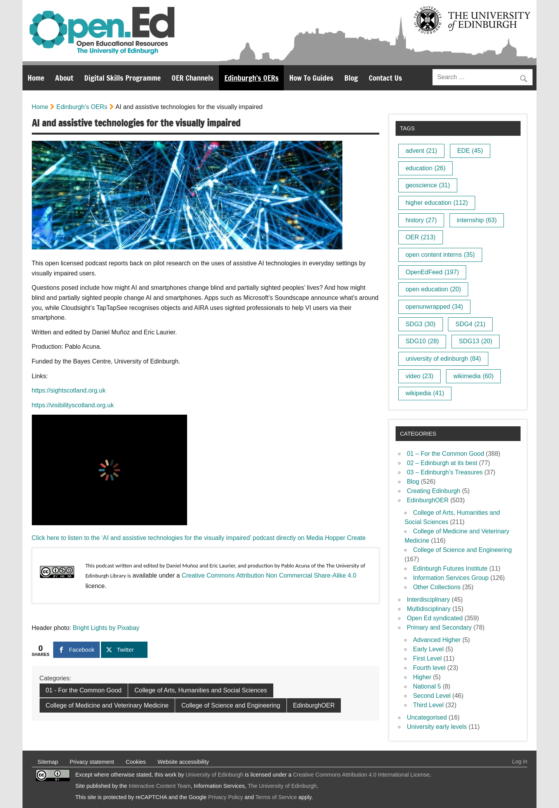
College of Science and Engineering (230, 705)
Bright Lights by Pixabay (106, 628)
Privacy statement (91, 762)
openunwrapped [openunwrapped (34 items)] (434, 306)
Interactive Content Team (160, 786)
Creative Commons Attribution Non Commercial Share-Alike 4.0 (269, 575)
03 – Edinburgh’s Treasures (445, 472)
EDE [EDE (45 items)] (470, 150)
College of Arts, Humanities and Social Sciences (200, 690)
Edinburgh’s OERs (251, 78)
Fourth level (429, 667)
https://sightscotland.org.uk (69, 390)
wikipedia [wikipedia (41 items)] (425, 393)
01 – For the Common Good (445, 453)
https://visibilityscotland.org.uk (73, 405)
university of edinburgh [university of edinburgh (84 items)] (443, 358)
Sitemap (48, 762)
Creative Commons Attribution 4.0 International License (361, 775)
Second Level (432, 695)
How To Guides (311, 78)
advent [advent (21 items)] (421, 150)
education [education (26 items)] (426, 168)
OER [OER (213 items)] (421, 237)
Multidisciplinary (429, 609)
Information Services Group (451, 577)
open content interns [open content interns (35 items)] (440, 254)
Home (36, 78)
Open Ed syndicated (435, 618)
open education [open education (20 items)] (433, 289)
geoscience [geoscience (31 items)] (428, 185)
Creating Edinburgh (433, 491)
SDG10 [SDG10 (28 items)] (422, 341)
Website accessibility (183, 762)
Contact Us (385, 78)
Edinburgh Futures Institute (450, 568)
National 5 (427, 686)
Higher (422, 677)
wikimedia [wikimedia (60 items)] (473, 376)
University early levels (437, 726)
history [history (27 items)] (421, 220)
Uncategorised (427, 717)
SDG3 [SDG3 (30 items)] (421, 324)
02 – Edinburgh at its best (442, 463)
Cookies (136, 762)
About (64, 78)
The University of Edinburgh (282, 786)
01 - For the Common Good (84, 690)
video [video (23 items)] (420, 376)
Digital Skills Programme (122, 78)
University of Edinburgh (214, 775)
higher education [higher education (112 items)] (437, 202)
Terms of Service (276, 797)
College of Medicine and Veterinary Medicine (107, 705)
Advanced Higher (437, 640)
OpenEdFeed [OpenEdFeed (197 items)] (432, 272)
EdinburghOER (314, 705)
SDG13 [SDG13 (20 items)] (475, 341)
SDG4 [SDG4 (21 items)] (470, 324)
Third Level (428, 705)
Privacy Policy (225, 797)
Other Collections (437, 587)
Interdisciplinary (428, 599)
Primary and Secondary (439, 627)
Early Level (428, 649)
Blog (351, 78)
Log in (519, 761)
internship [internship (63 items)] (477, 220)
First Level (427, 658)
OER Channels (193, 78)
